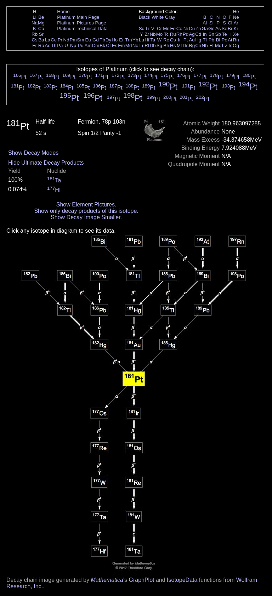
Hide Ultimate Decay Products (46, 163)
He (236, 11)
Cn (198, 45)
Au (191, 39)
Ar (235, 22)
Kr (235, 28)
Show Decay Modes (33, 153)
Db (153, 45)
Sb (218, 34)
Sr (41, 34)
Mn (166, 28)
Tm (128, 39)
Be (41, 17)
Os (173, 39)
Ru (173, 34)
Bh (166, 45)
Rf (146, 45)
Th (54, 45)
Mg (41, 22)
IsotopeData (182, 580)
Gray (170, 17)
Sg (159, 45)
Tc (166, 34)
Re (166, 39)
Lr (142, 45)
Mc (218, 45)
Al (205, 22)
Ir (179, 39)
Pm (73, 39)
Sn (211, 34)
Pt (185, 39)
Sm (80, 39)
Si (211, 22)
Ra (41, 45)
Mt (179, 45)
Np (73, 45)
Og (236, 45)
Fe (173, 28)
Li (34, 17)
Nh (205, 45)
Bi (218, 39)
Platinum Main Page (78, 17)
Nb (153, 34)
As (218, 28)
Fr (34, 45)
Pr (60, 39)
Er (121, 39)
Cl (230, 22)
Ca (41, 28)
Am (88, 45)
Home (63, 11)
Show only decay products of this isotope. (86, 211)
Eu (88, 39)
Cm (96, 45)
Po (224, 39)
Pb (211, 39)
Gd (95, 39)
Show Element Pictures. (86, 204)
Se (224, 28)
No (135, 45)
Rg (192, 45)
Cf (108, 45)
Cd (198, 34)
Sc (141, 28)
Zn (198, 28)
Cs (34, 39)
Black (145, 17)
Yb (135, 39)
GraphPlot (141, 580)
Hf (146, 39)
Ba (41, 39)
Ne (236, 17)
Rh (179, 34)
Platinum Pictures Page (81, 22)
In (205, 34)
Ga (205, 28)
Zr (147, 34)
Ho (115, 39)
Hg (198, 39)
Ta (152, 39)
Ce (54, 39)
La (47, 39)
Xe (236, 34)
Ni (185, 28)
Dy (108, 39)
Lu (141, 39)
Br (230, 28)
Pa (60, 45)
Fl (211, 45)
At (230, 39)
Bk (102, 45)
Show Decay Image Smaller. (86, 217)
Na (35, 22)
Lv (224, 45)
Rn (236, 39)
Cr (159, 28)
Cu (192, 28)
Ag (191, 34)
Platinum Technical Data (82, 28)
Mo (159, 34)
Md (128, 45)
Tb (102, 39)
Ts (230, 45)
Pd (185, 34)
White (158, 17)
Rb (35, 34)
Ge (211, 28)
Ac (48, 45)
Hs (173, 45)
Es (115, 45)
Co (179, 28)
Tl (205, 39)
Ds (185, 45)
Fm (121, 45)
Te (224, 34)
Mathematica (107, 580)
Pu (80, 45)
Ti (147, 28)
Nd (66, 39)
